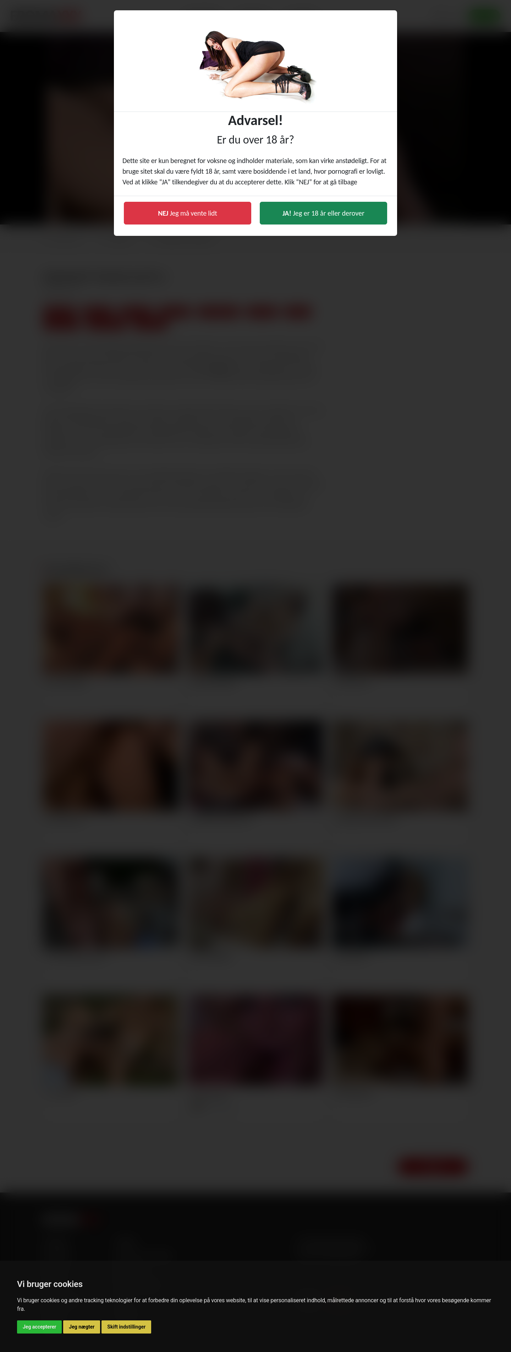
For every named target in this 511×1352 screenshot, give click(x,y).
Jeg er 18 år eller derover (323, 213)
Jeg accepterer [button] (39, 1327)
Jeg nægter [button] (81, 1327)
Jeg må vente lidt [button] (187, 213)
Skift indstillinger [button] (126, 1327)
